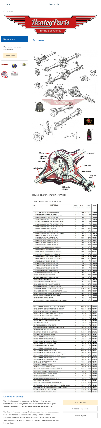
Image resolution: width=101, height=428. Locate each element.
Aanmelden (10, 56)
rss (47, 423)
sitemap (42, 423)
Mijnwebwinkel (81, 423)
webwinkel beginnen (57, 423)
